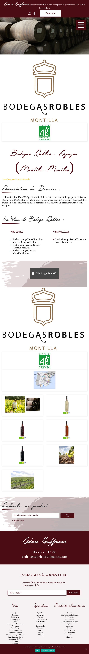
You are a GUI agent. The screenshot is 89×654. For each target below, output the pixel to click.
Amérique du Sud (15, 639)
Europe (15, 641)
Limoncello (40, 626)
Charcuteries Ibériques (70, 615)
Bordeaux (15, 615)
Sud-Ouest (15, 628)
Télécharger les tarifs (46, 273)
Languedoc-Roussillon (15, 624)
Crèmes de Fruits (40, 619)
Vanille (69, 635)
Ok (37, 650)
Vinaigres (69, 637)
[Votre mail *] (37, 593)
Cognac (40, 617)
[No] (86, 649)
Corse (15, 622)
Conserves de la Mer (70, 622)
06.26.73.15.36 (44, 552)
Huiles (69, 628)
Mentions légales (48, 650)
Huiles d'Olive (69, 630)
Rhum (40, 633)
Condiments (69, 617)
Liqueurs (40, 628)
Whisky (40, 635)
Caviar (69, 613)
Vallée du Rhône (15, 633)
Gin (40, 624)
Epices (69, 624)
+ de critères (18, 521)
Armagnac (40, 615)
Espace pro (50, 13)
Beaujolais (15, 613)
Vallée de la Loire (15, 630)
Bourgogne (15, 617)
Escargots (69, 626)
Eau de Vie (40, 622)
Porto (40, 630)
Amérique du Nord (15, 637)
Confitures (69, 619)
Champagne (15, 619)
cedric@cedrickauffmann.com (44, 557)
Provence (15, 626)
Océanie (15, 644)
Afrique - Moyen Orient (15, 635)
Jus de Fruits (70, 633)
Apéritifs (40, 613)
